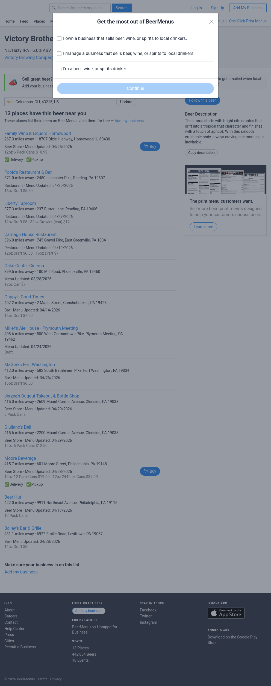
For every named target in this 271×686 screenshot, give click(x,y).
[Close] (211, 22)
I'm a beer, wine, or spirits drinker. (95, 68)
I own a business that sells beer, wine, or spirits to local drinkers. (125, 38)
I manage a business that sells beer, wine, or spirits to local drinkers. (129, 53)
